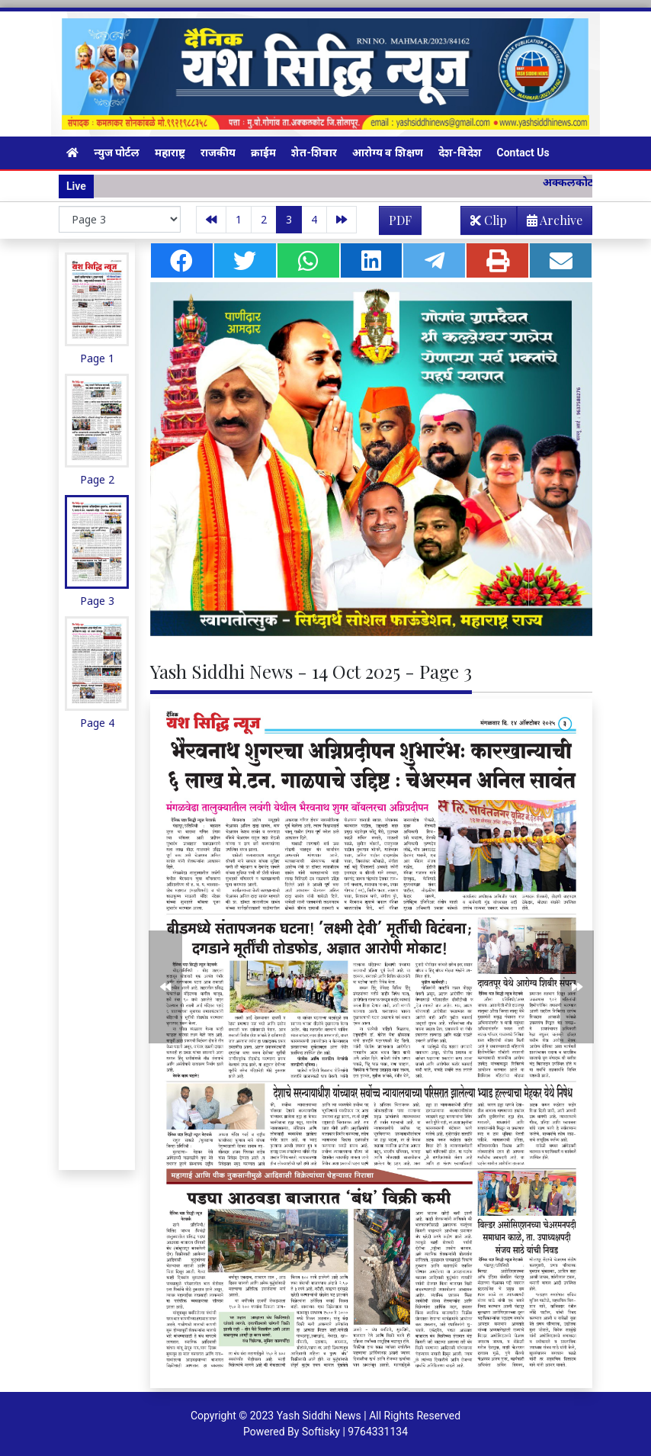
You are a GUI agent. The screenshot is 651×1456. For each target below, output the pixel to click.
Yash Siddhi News (319, 1415)
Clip (488, 220)
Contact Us (523, 152)
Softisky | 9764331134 (355, 1431)
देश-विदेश (460, 152)
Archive (550, 223)
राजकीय (218, 152)
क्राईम (263, 152)
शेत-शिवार (314, 152)
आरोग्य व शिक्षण (387, 152)
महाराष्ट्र (170, 152)
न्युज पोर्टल (117, 152)
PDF (400, 220)
